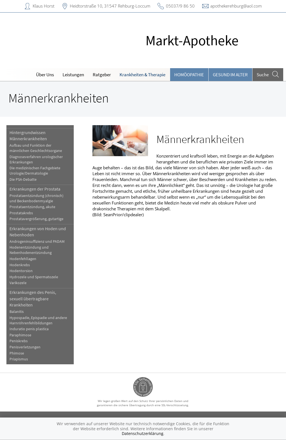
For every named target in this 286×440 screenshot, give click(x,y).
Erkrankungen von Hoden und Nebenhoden (37, 231)
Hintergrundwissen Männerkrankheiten (28, 135)
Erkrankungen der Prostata (34, 189)
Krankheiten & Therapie (142, 75)
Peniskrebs (18, 341)
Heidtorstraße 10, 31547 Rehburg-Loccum (110, 6)
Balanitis (16, 311)
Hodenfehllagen (22, 258)
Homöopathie (189, 75)
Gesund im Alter (230, 75)
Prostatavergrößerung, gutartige (36, 219)
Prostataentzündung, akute (32, 206)
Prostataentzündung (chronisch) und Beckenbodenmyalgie (36, 198)
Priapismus (18, 359)
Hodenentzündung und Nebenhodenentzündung (30, 250)
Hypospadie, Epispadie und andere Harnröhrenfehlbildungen (38, 320)
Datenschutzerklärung (142, 433)
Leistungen (73, 75)
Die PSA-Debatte (23, 179)
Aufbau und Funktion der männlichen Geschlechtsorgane (35, 148)
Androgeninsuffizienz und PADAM (37, 241)
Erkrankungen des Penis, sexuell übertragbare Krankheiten (32, 298)
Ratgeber (102, 75)
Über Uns (45, 75)
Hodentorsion (21, 270)
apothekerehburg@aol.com (236, 6)
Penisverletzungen (24, 347)
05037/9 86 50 (180, 6)
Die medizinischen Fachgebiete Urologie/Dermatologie (34, 171)
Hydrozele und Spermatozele (33, 277)
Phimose (16, 353)
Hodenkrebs (19, 265)
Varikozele (18, 282)
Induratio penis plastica (29, 329)
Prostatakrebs (21, 213)
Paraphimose (20, 335)
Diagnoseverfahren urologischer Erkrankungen (36, 159)
